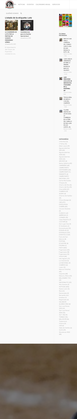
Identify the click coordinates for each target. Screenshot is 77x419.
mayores (62, 273)
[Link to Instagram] (8, 22)
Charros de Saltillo (65, 196)
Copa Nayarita (64, 219)
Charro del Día (64, 185)
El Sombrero (63, 226)
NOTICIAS (62, 287)
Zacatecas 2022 (64, 332)
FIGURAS (62, 245)
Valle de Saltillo (64, 328)
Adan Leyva (63, 146)
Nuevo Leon (63, 289)
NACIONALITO (63, 282)
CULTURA (62, 221)
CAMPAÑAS (63, 165)
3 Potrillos (62, 141)
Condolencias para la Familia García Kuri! (26, 34)
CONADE (62, 217)
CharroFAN (62, 189)
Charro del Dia (64, 187)
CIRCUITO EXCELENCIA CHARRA (63, 204)
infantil (61, 256)
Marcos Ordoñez (64, 269)
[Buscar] (21, 13)
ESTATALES (63, 232)
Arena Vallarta (64, 163)
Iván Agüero (63, 258)
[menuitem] (11, 4)
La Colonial (63, 260)
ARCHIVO (62, 161)
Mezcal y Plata (64, 276)
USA (60, 325)
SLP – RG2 (62, 315)
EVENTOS (62, 235)
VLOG (61, 330)
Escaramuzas (63, 228)
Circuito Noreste (64, 209)
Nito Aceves (63, 284)
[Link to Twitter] (14, 22)
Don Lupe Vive (64, 224)
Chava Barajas (64, 200)
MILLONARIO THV (65, 278)
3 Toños (61, 144)
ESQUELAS (63, 230)
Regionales (63, 299)
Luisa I (61, 267)
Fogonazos (63, 250)
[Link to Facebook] (5, 22)
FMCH (61, 248)
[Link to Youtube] (11, 22)
